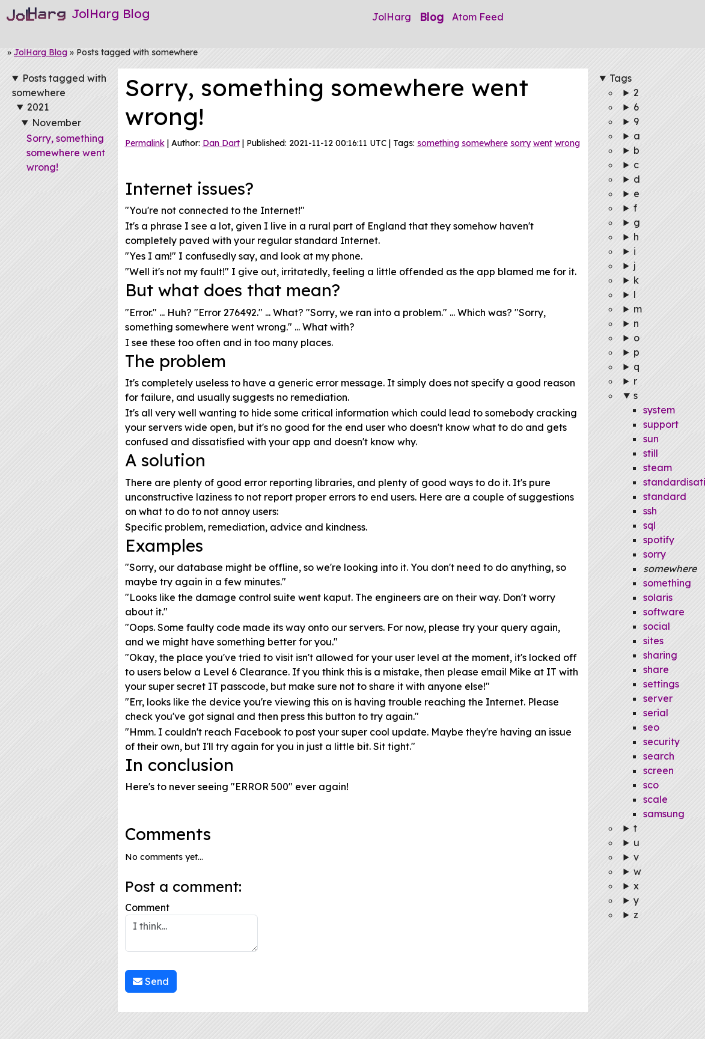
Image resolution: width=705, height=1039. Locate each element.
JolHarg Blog (40, 52)
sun (651, 439)
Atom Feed (478, 17)
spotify (658, 540)
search (658, 756)
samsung (664, 814)
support (661, 424)
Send (151, 981)
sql (649, 525)
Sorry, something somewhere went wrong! (65, 152)
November (56, 123)
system (659, 410)
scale (655, 799)
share (656, 669)
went (542, 143)
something (438, 143)
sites (653, 641)
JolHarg (391, 17)
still (650, 453)
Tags (620, 78)
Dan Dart (221, 143)
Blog (432, 16)
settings (661, 684)
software (664, 612)
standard (664, 496)
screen (658, 770)
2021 (38, 107)
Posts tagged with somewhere (59, 85)
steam (657, 468)
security (661, 742)
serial (655, 713)
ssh (650, 511)
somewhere (485, 143)
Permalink (145, 143)
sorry (520, 143)
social (656, 626)
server (658, 698)
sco (651, 785)
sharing (660, 655)
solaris (658, 597)
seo (651, 727)
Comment (191, 926)
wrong (567, 143)
